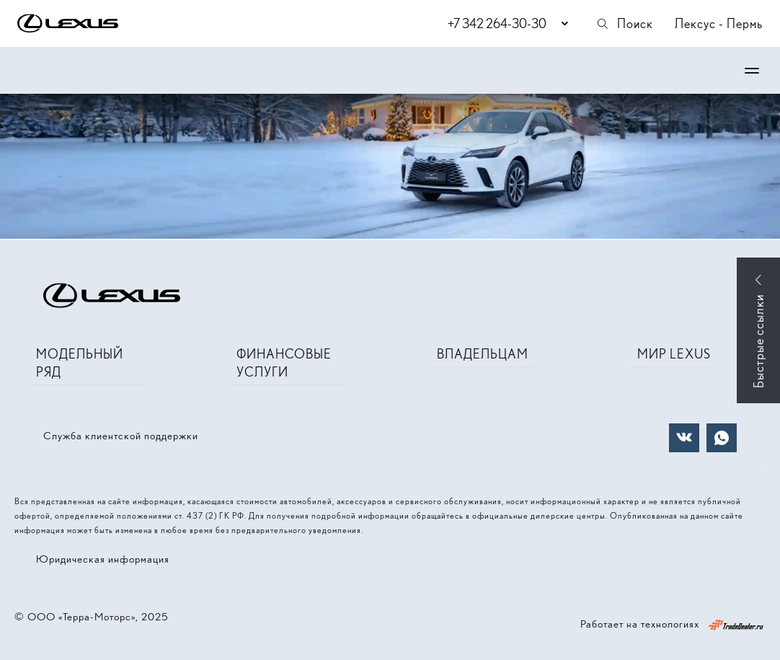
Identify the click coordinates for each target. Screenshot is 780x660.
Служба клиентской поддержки (120, 435)
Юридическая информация (102, 559)
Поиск (624, 23)
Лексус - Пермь (719, 23)
